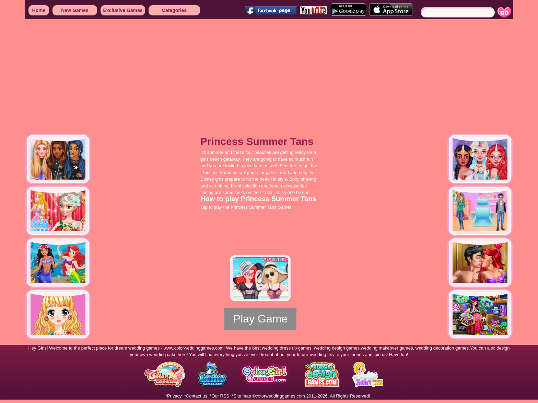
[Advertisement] (206, 72)
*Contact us (195, 396)
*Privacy (173, 396)
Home (39, 10)
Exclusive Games (122, 10)
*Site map (241, 396)
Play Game (260, 319)
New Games (74, 10)
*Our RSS (219, 396)
